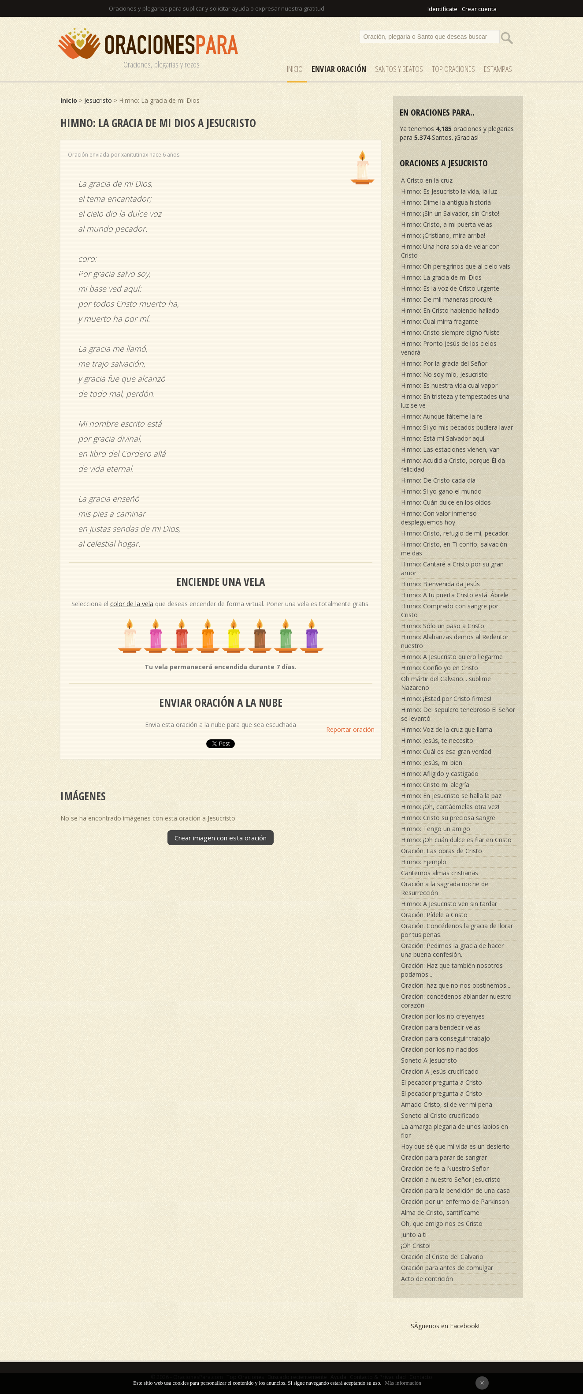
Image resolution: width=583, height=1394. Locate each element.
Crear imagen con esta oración (221, 837)
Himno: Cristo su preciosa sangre (448, 817)
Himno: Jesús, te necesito (437, 740)
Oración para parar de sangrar (444, 1157)
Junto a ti (414, 1234)
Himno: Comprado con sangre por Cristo (449, 610)
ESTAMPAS (498, 69)
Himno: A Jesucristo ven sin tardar (449, 903)
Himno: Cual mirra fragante (439, 321)
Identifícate (442, 9)
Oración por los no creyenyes (443, 1016)
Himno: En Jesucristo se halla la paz (451, 795)
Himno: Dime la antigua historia (446, 202)
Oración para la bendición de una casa (455, 1190)
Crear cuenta (479, 9)
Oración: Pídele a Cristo (434, 915)
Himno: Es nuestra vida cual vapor (449, 385)
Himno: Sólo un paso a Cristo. (443, 626)
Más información (403, 1383)
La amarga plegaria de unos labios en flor (454, 1130)
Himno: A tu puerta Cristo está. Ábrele (455, 595)
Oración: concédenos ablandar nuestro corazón (456, 1000)
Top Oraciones (453, 69)
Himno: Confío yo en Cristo (439, 667)
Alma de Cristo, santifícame (440, 1212)
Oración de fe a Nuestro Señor (445, 1168)
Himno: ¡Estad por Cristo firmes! (446, 698)
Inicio (295, 69)
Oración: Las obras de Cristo (441, 851)
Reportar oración (350, 729)
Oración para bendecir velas (440, 1027)
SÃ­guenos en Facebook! (445, 1326)
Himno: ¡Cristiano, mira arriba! (443, 235)
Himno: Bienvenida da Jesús (440, 584)
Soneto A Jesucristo (429, 1060)
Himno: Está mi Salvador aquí (442, 438)
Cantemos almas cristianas (439, 873)
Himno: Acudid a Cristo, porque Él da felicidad (453, 464)
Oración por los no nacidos (439, 1049)
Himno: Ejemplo (423, 862)
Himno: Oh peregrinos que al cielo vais (455, 266)
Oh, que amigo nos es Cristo (442, 1223)
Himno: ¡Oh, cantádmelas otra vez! (450, 806)
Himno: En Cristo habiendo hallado (450, 310)
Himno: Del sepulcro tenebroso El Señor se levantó (458, 714)
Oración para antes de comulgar (447, 1267)
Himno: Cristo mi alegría (435, 784)
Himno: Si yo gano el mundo (441, 491)
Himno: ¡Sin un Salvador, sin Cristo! (450, 213)
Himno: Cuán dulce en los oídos (446, 502)
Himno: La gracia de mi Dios (441, 277)
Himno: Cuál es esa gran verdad (446, 751)
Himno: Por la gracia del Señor (444, 363)
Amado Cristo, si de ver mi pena (446, 1104)
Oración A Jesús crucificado (440, 1071)
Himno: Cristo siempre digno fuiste (450, 332)
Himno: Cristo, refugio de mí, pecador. (455, 533)
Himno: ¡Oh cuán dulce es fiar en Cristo (456, 840)
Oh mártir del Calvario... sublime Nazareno (446, 683)
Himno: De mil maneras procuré (446, 299)
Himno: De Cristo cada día (438, 480)
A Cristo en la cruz (427, 180)
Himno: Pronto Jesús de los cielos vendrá (449, 347)
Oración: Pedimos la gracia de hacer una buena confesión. (452, 950)
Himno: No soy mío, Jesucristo (444, 374)
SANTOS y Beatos (399, 69)
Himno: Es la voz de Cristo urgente (450, 288)
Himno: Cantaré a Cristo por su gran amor (452, 568)
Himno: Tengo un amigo (435, 828)
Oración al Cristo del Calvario (442, 1256)
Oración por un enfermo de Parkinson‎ (455, 1201)
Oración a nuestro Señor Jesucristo (451, 1179)
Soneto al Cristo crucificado (440, 1115)
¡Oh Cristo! (416, 1245)
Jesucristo (98, 100)
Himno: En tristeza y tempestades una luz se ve (455, 400)
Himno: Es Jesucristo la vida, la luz (449, 191)
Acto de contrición (427, 1278)
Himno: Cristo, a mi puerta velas (446, 224)
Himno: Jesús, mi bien (431, 762)
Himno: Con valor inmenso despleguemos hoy (439, 517)
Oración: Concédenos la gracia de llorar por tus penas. (457, 930)
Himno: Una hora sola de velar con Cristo (450, 250)
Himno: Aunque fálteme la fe (442, 416)
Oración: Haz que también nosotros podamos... (452, 969)
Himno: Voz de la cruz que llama (446, 729)
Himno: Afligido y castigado (440, 773)
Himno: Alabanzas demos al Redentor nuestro (455, 641)
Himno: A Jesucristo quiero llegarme (452, 656)
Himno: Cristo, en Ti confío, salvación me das (454, 548)
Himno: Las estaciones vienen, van (450, 449)
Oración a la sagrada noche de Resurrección (444, 888)
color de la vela (131, 604)
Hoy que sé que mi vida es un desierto (455, 1146)
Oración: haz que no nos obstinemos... (455, 985)
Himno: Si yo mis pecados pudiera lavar (457, 427)
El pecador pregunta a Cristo (441, 1082)
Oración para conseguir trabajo (445, 1038)
